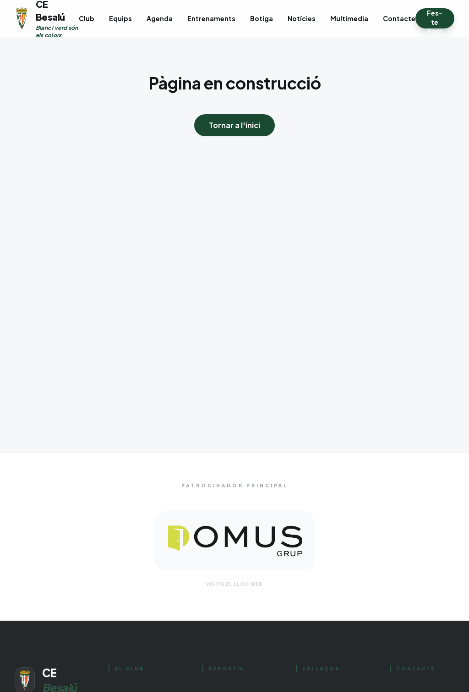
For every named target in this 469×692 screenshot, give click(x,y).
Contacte (399, 18)
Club (86, 18)
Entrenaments (211, 18)
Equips (120, 18)
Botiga (261, 18)
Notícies (302, 18)
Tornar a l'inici (234, 125)
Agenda (160, 18)
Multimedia (349, 18)
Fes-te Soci (434, 18)
